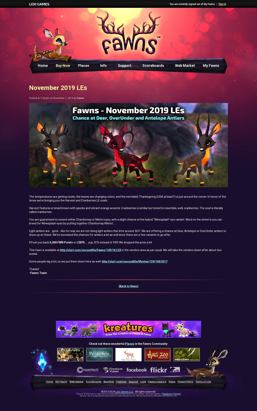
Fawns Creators (157, 381)
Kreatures (167, 394)
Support (124, 65)
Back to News (129, 286)
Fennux (177, 394)
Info (103, 65)
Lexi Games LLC (124, 391)
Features (121, 381)
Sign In (222, 4)
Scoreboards (153, 65)
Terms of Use (203, 381)
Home (43, 65)
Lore (143, 381)
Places (83, 65)
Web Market (185, 65)
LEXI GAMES (39, 4)
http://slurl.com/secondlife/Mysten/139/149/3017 (134, 261)
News (172, 381)
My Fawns (211, 65)
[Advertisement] (128, 309)
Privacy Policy (185, 381)
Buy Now (63, 65)
